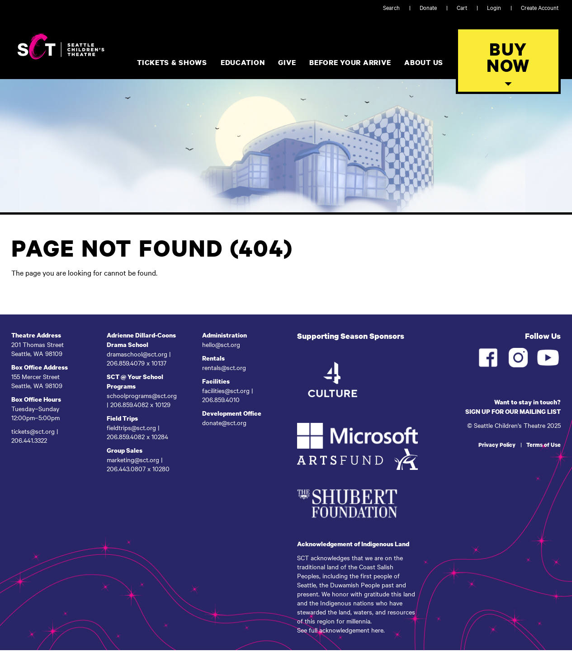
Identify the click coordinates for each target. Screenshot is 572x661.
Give (287, 62)
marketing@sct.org (133, 459)
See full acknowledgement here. (341, 629)
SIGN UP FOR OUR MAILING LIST (513, 411)
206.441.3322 (30, 440)
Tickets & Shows (172, 62)
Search (391, 7)
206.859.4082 (130, 404)
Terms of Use (543, 445)
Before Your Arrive (350, 62)
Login (494, 7)
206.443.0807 (126, 468)
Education (243, 62)
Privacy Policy (496, 445)
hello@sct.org (221, 344)
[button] (508, 84)
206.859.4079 (127, 362)
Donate (428, 7)
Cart (462, 7)
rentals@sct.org (224, 367)
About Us (423, 62)
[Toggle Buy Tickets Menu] (508, 60)
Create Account (539, 7)
